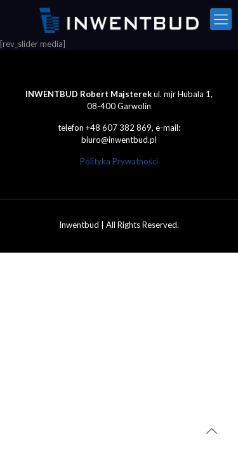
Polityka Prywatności (119, 161)
